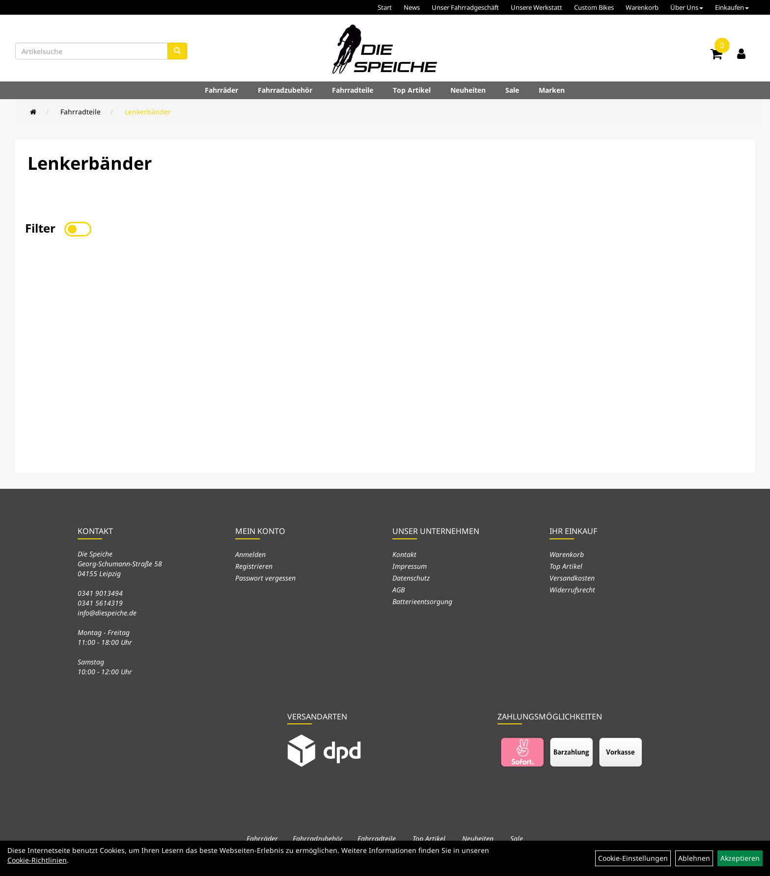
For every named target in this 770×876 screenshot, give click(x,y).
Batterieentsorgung (422, 601)
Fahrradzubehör (285, 90)
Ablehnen (694, 858)
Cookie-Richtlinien (37, 860)
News (412, 7)
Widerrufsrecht (572, 589)
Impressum (409, 566)
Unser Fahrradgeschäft (465, 7)
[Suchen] (177, 51)
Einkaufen (732, 7)
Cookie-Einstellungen (633, 858)
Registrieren (254, 566)
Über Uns (686, 7)
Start (385, 7)
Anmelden (250, 554)
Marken (552, 90)
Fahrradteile (352, 90)
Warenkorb (642, 7)
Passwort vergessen (265, 578)
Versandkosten (572, 578)
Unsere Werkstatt (536, 7)
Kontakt (404, 554)
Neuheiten (468, 90)
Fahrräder (221, 90)
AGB (398, 589)
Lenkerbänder (148, 111)
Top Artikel (412, 90)
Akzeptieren (740, 858)
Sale (512, 90)
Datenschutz (411, 578)
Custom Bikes (594, 7)
